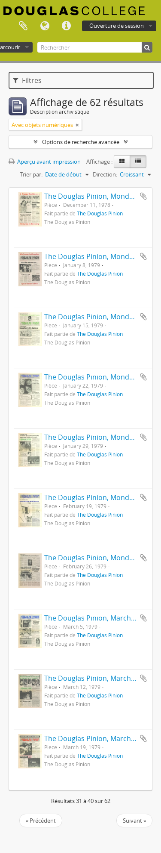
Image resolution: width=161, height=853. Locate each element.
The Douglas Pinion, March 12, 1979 (101, 678)
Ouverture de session (116, 25)
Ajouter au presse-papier (143, 196)
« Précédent (41, 820)
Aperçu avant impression (45, 161)
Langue (44, 26)
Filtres (27, 80)
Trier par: (31, 174)
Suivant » (134, 820)
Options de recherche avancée (80, 142)
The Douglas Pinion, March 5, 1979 (99, 618)
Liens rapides (66, 26)
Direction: (105, 174)
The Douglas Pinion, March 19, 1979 (101, 738)
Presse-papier (23, 26)
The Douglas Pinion (100, 213)
